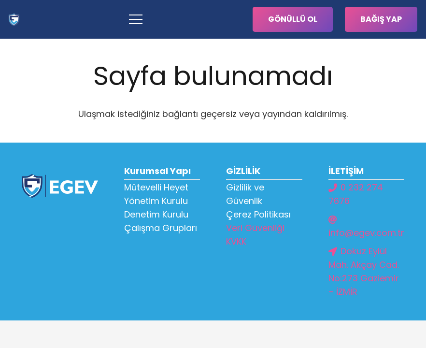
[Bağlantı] (14, 20)
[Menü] (136, 19)
